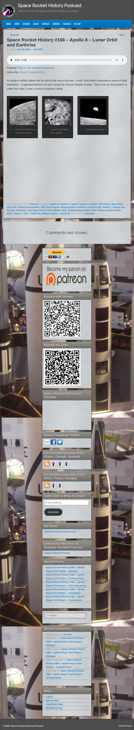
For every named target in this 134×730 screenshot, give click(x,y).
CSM (42, 207)
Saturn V (18, 213)
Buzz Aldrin (117, 204)
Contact (46, 24)
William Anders (49, 213)
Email (23, 72)
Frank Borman (94, 207)
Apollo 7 (75, 204)
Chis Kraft (12, 207)
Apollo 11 (65, 204)
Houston (11, 210)
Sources (67, 24)
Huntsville (21, 210)
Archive (26, 24)
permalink (90, 213)
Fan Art (77, 24)
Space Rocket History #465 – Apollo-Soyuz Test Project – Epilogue (65, 641)
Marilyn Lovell (60, 210)
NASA (10, 213)
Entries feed (52, 700)
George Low (119, 207)
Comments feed (54, 704)
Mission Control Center (109, 210)
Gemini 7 (107, 207)
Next (123, 35)
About (36, 24)
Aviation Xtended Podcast (57, 553)
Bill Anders (104, 204)
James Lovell (45, 210)
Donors (56, 24)
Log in (49, 696)
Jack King (33, 210)
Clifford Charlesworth (28, 207)
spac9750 (38, 49)
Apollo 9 (94, 204)
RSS (41, 72)
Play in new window (29, 67)
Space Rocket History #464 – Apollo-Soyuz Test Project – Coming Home (63, 663)
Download (48, 67)
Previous (13, 35)
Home (8, 24)
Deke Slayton (52, 207)
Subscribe (53, 512)
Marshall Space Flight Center (82, 210)
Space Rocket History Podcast (49, 5)
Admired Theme (125, 726)
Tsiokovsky (35, 213)
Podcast (34, 204)
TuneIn (33, 72)
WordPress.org (54, 708)
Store (17, 24)
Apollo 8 (84, 204)
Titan (26, 213)
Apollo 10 (54, 204)
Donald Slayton (68, 207)
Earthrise (81, 207)
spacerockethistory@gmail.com (60, 531)
